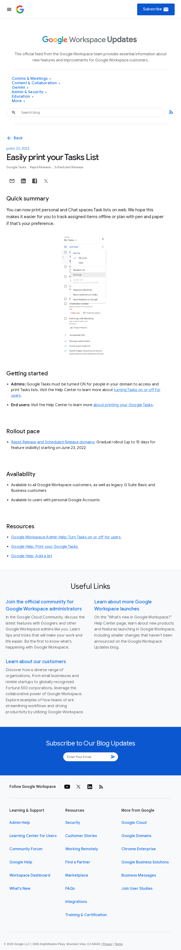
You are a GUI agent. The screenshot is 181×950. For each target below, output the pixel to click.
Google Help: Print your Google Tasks (45, 546)
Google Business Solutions (145, 862)
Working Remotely (81, 849)
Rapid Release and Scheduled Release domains (53, 442)
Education (22, 96)
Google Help (20, 862)
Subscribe (156, 9)
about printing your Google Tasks (123, 405)
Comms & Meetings (31, 78)
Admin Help (19, 822)
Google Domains (136, 836)
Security (72, 822)
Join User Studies (136, 888)
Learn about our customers (36, 662)
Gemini (20, 87)
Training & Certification (86, 915)
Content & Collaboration (36, 83)
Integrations (76, 901)
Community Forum (25, 849)
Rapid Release (41, 167)
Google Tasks (16, 167)
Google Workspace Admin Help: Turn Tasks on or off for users (66, 537)
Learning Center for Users (33, 836)
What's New (19, 888)
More (18, 101)
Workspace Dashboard (29, 875)
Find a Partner (77, 862)
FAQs (70, 888)
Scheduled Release (68, 167)
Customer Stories (81, 836)
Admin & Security (29, 92)
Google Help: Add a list (31, 556)
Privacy (107, 944)
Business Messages (138, 875)
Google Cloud (134, 822)
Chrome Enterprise (138, 849)
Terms (119, 944)
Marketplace (76, 875)
